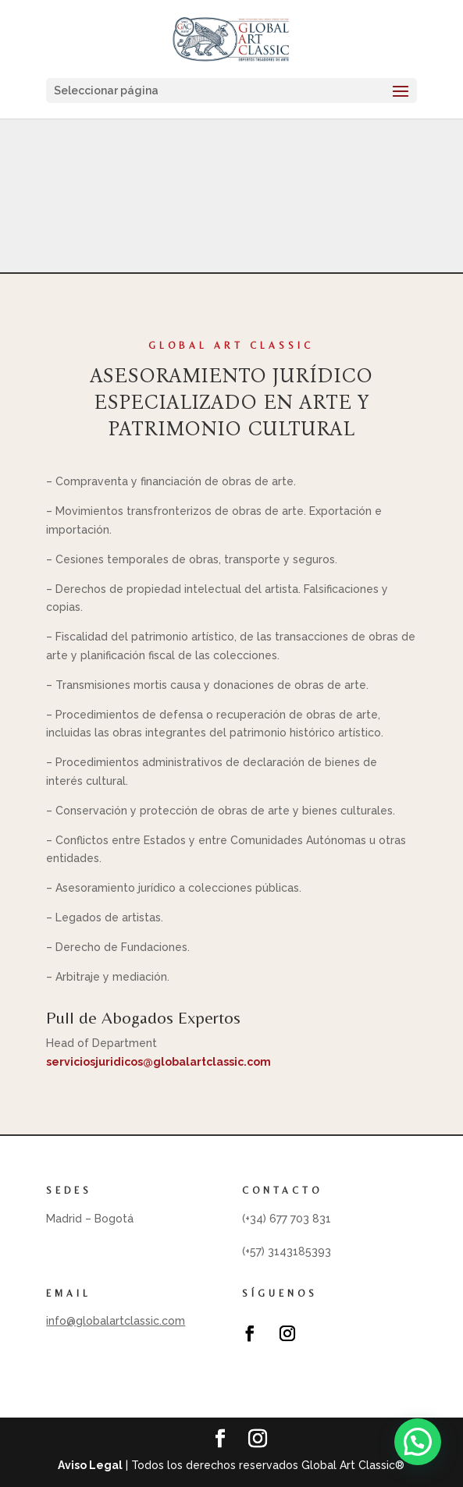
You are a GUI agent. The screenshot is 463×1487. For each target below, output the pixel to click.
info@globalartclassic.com (115, 1321)
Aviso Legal (90, 1465)
